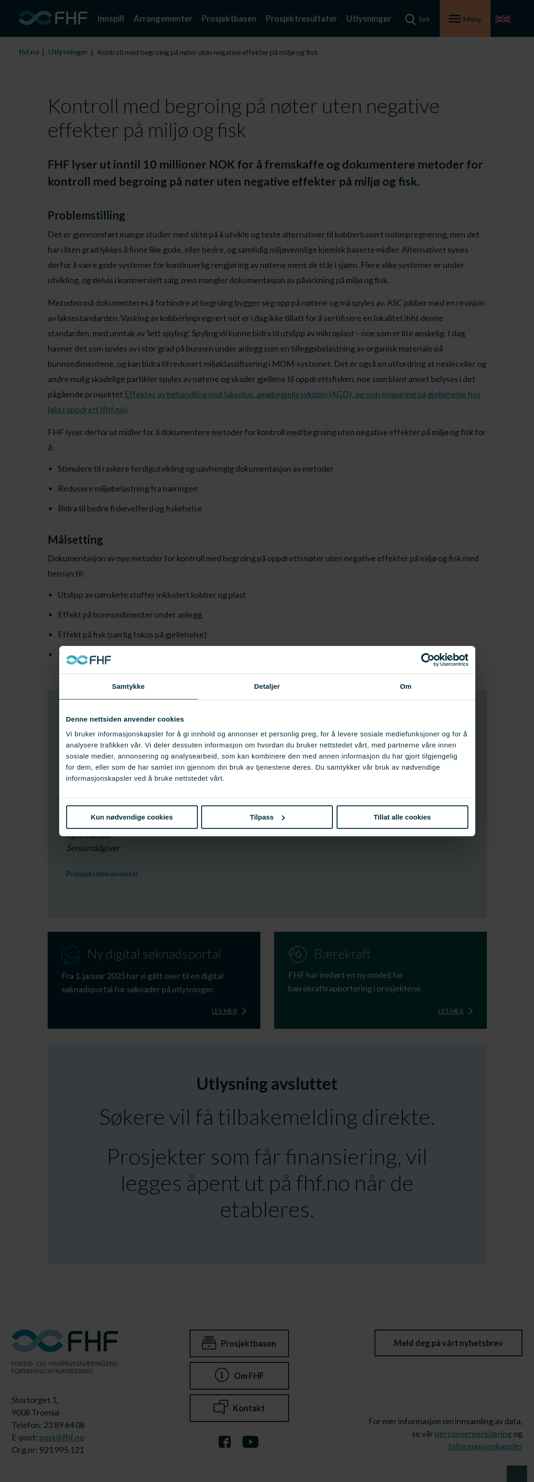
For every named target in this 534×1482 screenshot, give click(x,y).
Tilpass (267, 817)
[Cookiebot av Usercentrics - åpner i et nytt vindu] (427, 660)
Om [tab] (405, 686)
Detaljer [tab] (267, 686)
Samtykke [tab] (128, 686)
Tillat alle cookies (402, 817)
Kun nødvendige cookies (132, 817)
